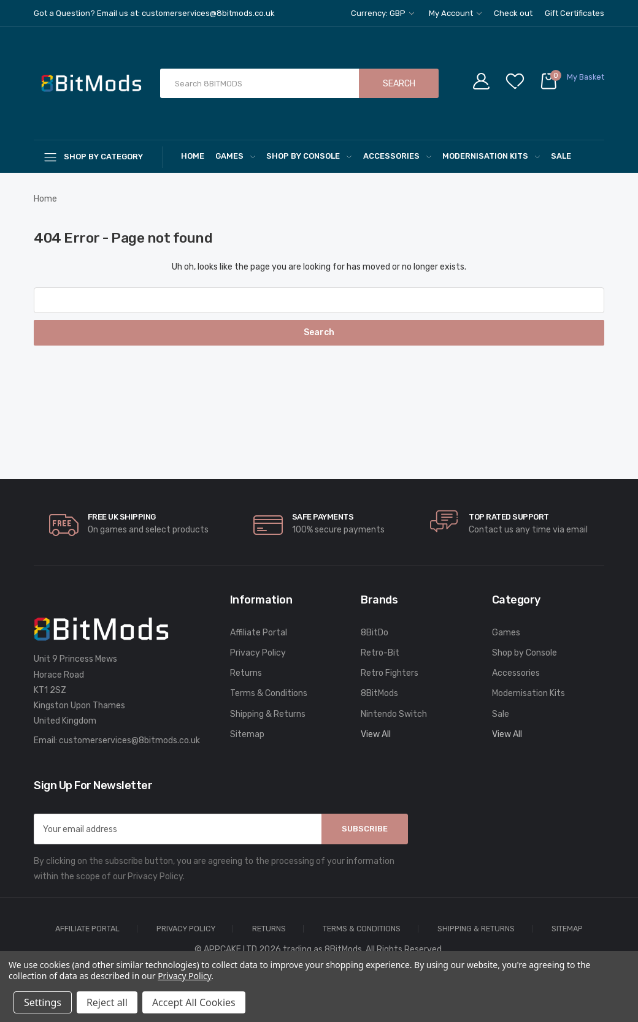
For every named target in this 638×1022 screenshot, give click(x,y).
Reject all (107, 1002)
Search (399, 83)
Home (192, 156)
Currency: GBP (382, 13)
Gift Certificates (574, 13)
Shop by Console (309, 156)
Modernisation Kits (491, 156)
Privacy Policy (258, 653)
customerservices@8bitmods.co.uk (129, 740)
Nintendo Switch (394, 714)
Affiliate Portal (258, 632)
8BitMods (379, 693)
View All (376, 734)
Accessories (397, 156)
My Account (455, 13)
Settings (42, 1002)
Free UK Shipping (122, 516)
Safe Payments (323, 516)
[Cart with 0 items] (571, 83)
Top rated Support (509, 516)
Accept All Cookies (194, 1002)
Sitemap (247, 734)
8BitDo (374, 632)
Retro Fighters (389, 673)
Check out (513, 13)
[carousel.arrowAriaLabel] (64, 525)
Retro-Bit (380, 653)
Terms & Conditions (268, 693)
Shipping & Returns (268, 714)
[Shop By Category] (98, 156)
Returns (246, 673)
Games (235, 156)
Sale (561, 156)
